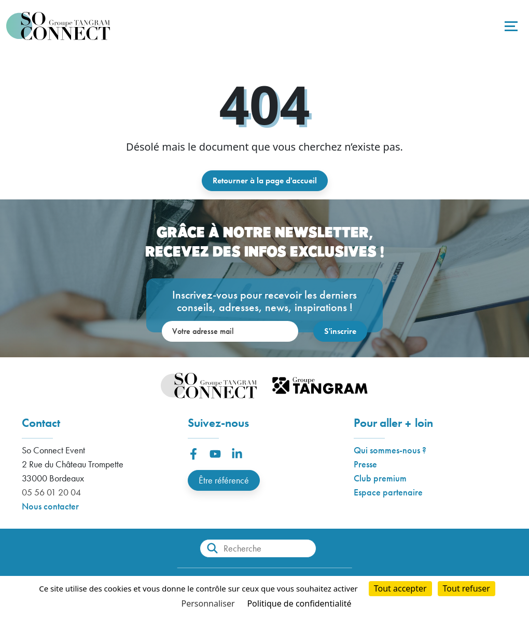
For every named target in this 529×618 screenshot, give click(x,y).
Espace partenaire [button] (388, 492)
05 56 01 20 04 (51, 492)
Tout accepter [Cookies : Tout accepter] (400, 588)
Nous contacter (50, 506)
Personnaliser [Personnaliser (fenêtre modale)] (208, 603)
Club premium (380, 478)
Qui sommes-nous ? (390, 450)
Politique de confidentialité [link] (299, 603)
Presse (365, 464)
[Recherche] (258, 548)
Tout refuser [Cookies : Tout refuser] (466, 588)
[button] (193, 454)
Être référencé (224, 480)
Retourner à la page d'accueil (265, 180)
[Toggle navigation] (510, 26)
